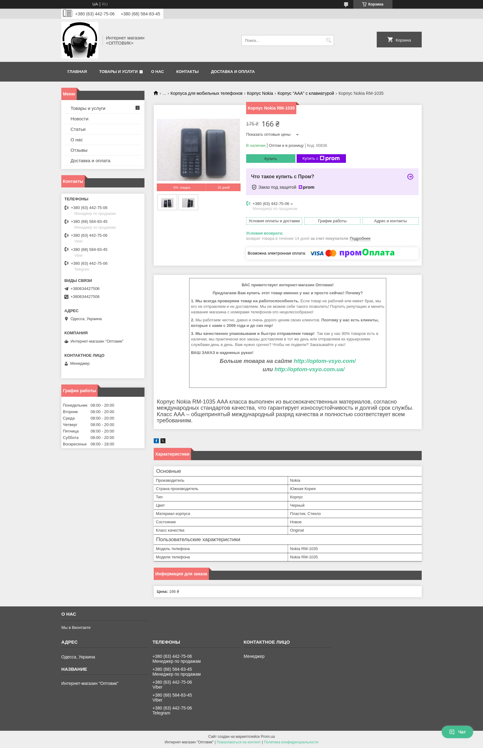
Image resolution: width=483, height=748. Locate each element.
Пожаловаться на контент (239, 742)
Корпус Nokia (260, 93)
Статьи (78, 129)
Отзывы (79, 150)
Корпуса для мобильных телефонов (207, 93)
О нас (157, 71)
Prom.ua (268, 736)
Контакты (187, 71)
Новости (79, 118)
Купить (270, 158)
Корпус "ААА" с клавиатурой (306, 93)
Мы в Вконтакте (76, 627)
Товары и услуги (118, 71)
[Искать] (328, 40)
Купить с (321, 158)
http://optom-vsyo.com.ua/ (309, 369)
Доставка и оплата (233, 71)
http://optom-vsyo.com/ (325, 361)
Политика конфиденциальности (291, 742)
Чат (457, 732)
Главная (77, 71)
